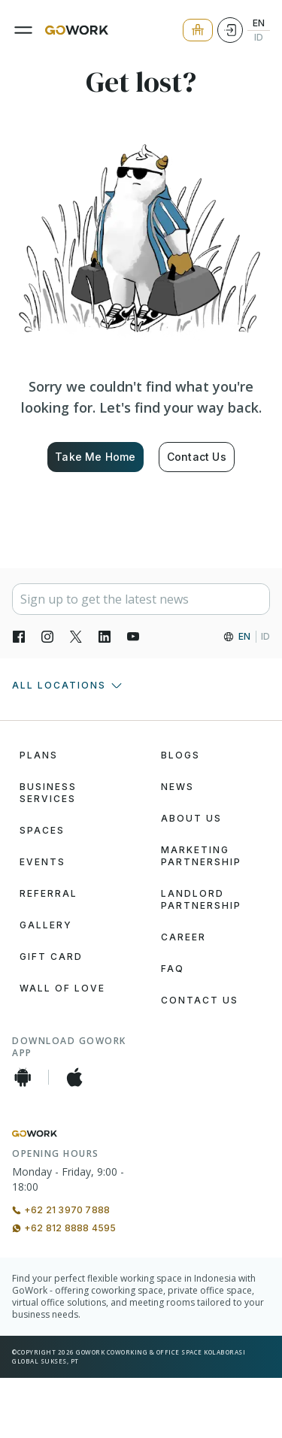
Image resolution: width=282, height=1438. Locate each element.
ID (258, 37)
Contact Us (196, 456)
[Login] (230, 30)
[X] (76, 636)
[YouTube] (133, 636)
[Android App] (22, 1077)
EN (259, 23)
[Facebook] (19, 636)
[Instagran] (47, 636)
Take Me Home (95, 456)
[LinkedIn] (104, 636)
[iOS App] (74, 1077)
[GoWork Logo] (76, 30)
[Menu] (23, 30)
